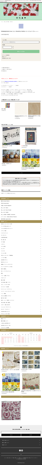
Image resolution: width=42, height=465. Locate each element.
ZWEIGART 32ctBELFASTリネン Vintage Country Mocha (34, 116)
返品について (4, 56)
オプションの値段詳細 (5, 55)
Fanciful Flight (24, 145)
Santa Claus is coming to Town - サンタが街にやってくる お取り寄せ (30, 391)
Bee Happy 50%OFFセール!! (7, 163)
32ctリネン (11, 21)
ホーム (2, 21)
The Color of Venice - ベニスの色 (26, 369)
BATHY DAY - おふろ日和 (7, 145)
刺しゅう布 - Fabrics (6, 21)
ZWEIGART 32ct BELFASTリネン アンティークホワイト (21, 116)
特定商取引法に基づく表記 (6, 58)
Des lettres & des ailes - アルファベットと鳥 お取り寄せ (10, 369)
